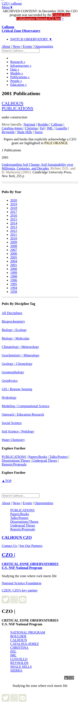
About (6, 46)
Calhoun (21, 29)
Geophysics (10, 380)
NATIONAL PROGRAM (27, 632)
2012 (13, 231)
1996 (13, 280)
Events (27, 46)
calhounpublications (17, 106)
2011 (13, 234)
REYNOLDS (19, 663)
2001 (13, 265)
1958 (13, 291)
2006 (13, 253)
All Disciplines (12, 313)
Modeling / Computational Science (25, 406)
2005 (13, 257)
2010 (13, 238)
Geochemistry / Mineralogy (20, 355)
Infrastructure (20, 65)
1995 (13, 284)
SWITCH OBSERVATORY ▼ (31, 39)
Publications (20, 77)
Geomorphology (13, 372)
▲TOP (7, 481)
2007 (13, 250)
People (16, 81)
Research (17, 62)
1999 (13, 272)
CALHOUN (18, 640)
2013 (13, 227)
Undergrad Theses (44, 460)
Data (14, 69)
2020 (13, 200)
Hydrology (9, 397)
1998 (13, 276)
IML (13, 655)
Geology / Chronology (17, 364)
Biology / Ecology (14, 330)
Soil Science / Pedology (18, 431)
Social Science (12, 423)
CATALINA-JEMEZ (24, 644)
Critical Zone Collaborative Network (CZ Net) (43, 17)
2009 (13, 242)
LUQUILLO (19, 659)
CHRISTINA (19, 647)
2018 (13, 208)
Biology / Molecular (15, 338)
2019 (13, 204)
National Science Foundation (21, 583)
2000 (13, 269)
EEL (13, 651)
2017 (13, 212)
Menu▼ (7, 7)
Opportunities (44, 46)
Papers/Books (37, 457)
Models (16, 73)
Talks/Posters (58, 457)
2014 (13, 223)
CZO (17, 537)
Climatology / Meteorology (20, 347)
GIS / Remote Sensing (17, 389)
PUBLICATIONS (14, 457)
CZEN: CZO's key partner (20, 590)
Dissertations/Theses (16, 460)
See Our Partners (30, 546)
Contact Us (9, 546)
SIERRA (16, 670)
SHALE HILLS (21, 666)
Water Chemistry (13, 440)
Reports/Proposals (14, 464)
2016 (13, 215)
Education (18, 84)
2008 (13, 246)
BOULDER (18, 636)
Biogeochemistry (13, 321)
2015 (13, 219)
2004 (13, 261)
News (16, 46)
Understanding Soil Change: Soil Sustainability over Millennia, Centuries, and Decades (37, 166)
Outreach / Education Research (23, 414)
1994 (13, 288)
